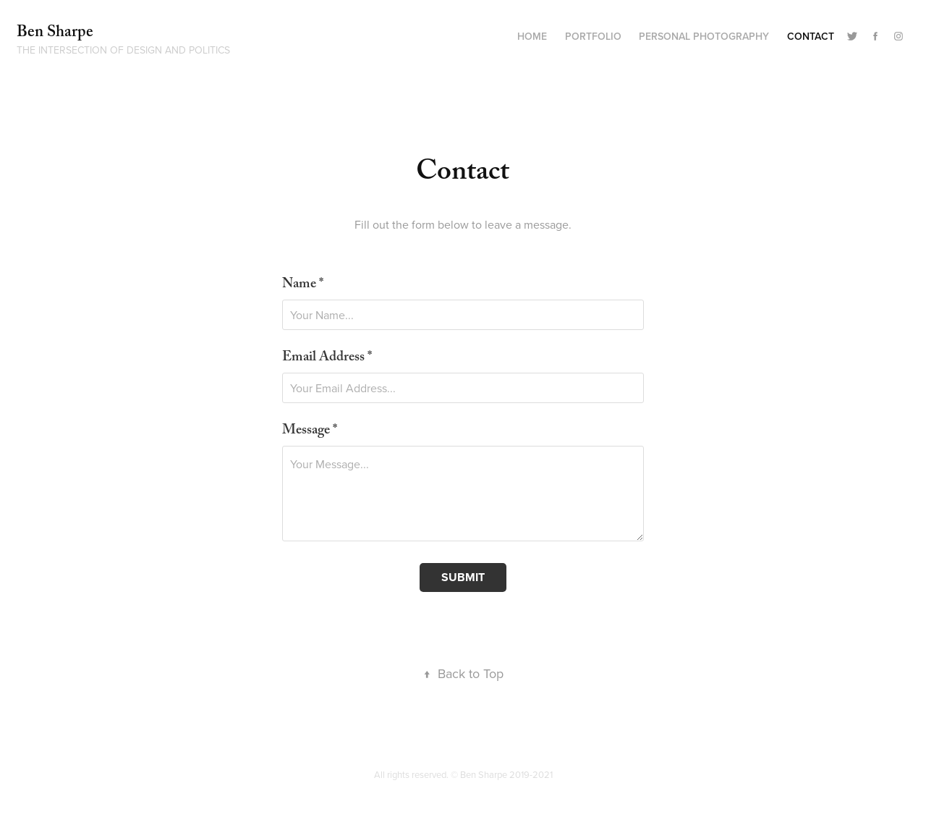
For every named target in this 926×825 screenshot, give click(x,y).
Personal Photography (704, 36)
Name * (302, 285)
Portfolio (593, 36)
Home (532, 36)
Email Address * (327, 358)
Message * (309, 432)
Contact (810, 36)
